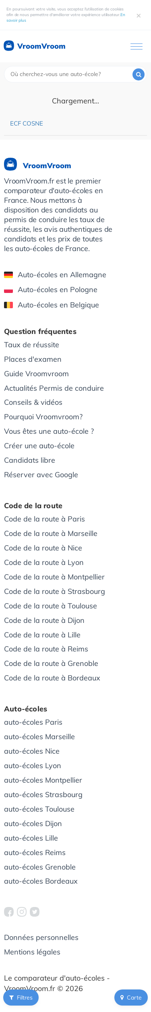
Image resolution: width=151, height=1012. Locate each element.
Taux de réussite (31, 344)
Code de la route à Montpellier (54, 576)
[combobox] (75, 74)
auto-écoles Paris (33, 722)
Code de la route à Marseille (50, 533)
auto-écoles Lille (31, 838)
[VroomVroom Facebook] (9, 912)
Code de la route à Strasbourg (54, 591)
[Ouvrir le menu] (136, 46)
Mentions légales (32, 951)
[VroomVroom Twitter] (34, 912)
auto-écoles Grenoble (40, 867)
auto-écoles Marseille (39, 736)
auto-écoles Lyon (32, 765)
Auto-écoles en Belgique (51, 304)
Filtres (21, 997)
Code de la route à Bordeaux (52, 677)
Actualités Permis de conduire (54, 388)
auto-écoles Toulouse (39, 809)
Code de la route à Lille (42, 634)
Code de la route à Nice (43, 547)
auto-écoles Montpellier (43, 780)
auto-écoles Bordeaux (41, 881)
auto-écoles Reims (35, 852)
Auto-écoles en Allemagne (55, 274)
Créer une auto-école (39, 445)
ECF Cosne (26, 123)
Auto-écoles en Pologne (50, 289)
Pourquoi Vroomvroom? (43, 416)
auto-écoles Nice (32, 751)
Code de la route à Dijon (44, 620)
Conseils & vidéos (33, 402)
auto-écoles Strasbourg (43, 794)
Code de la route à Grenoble (51, 663)
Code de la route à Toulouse (50, 605)
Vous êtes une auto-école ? (49, 431)
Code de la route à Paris (44, 519)
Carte (131, 997)
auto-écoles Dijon (33, 823)
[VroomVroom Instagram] (22, 912)
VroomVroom (34, 46)
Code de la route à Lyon (44, 562)
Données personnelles (41, 937)
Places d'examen (33, 359)
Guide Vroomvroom (36, 373)
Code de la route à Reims (46, 648)
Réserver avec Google (41, 474)
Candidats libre (29, 460)
